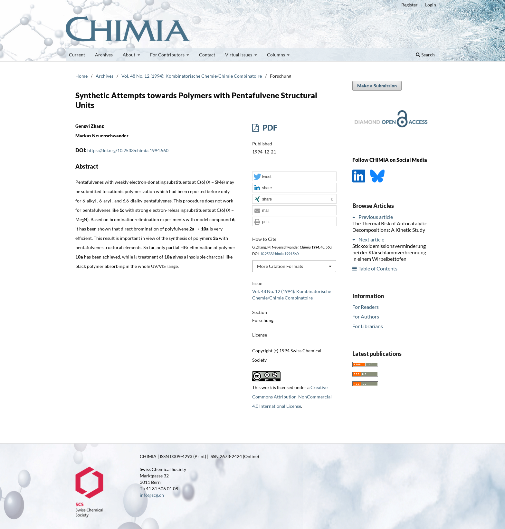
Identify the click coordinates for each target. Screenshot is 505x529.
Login (430, 4)
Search (425, 54)
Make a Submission (377, 85)
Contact (207, 54)
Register (409, 4)
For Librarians (367, 326)
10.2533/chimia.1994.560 (279, 254)
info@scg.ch (152, 495)
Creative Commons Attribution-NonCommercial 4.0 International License (292, 397)
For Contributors (168, 54)
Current (77, 54)
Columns (276, 54)
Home (81, 76)
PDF (269, 127)
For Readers (365, 307)
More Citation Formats (280, 266)
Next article (371, 239)
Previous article (375, 217)
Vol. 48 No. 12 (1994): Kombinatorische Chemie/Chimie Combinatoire (191, 76)
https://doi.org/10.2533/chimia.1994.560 (127, 150)
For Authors (365, 316)
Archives (104, 54)
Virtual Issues (239, 54)
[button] (294, 176)
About (129, 54)
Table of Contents (377, 268)
